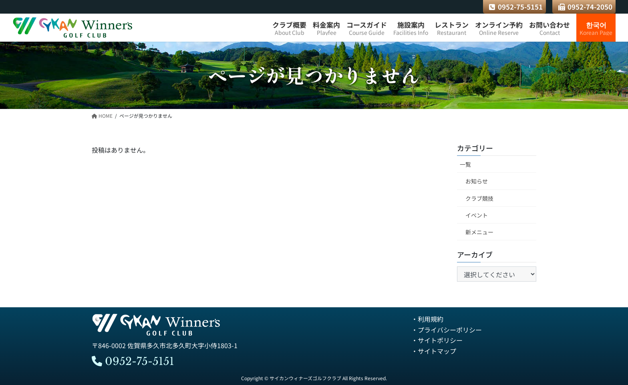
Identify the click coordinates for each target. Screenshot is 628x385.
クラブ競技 (479, 198)
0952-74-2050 (585, 7)
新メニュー (479, 232)
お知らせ (476, 181)
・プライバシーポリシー (446, 330)
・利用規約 (427, 319)
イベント (476, 215)
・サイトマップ (433, 351)
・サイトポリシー (437, 340)
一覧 (465, 165)
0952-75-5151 (516, 7)
